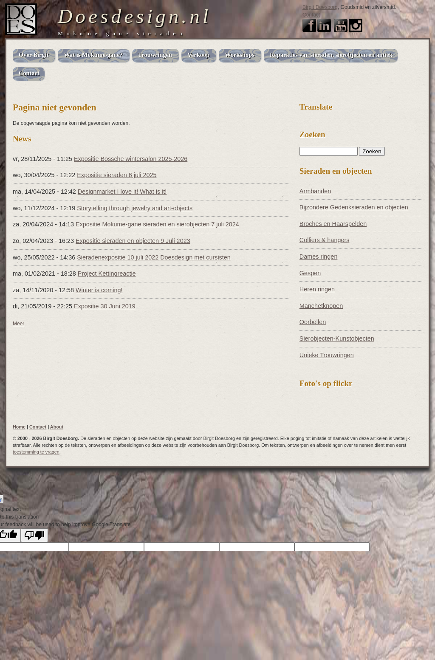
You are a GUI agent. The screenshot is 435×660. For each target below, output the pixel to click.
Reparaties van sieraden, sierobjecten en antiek (331, 54)
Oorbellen (312, 322)
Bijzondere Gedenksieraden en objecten (353, 207)
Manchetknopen (321, 305)
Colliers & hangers (324, 240)
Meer (18, 324)
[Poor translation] (34, 535)
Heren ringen (317, 289)
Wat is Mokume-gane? (93, 54)
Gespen (310, 273)
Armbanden (315, 191)
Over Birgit (33, 54)
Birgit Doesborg (320, 7)
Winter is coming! (99, 290)
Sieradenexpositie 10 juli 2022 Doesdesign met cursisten (154, 257)
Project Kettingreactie (107, 273)
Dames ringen (318, 256)
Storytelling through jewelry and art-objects (134, 208)
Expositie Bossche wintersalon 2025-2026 (130, 158)
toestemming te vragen (36, 451)
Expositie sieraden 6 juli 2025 (116, 175)
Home (19, 426)
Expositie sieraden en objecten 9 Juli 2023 (133, 240)
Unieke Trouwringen (326, 355)
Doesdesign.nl (134, 16)
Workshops (239, 54)
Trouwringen (155, 54)
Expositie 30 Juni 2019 (105, 306)
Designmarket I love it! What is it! (122, 191)
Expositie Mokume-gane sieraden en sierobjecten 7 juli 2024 (157, 224)
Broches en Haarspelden (333, 223)
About (56, 426)
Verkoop (198, 54)
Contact (311, 15)
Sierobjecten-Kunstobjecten (336, 338)
